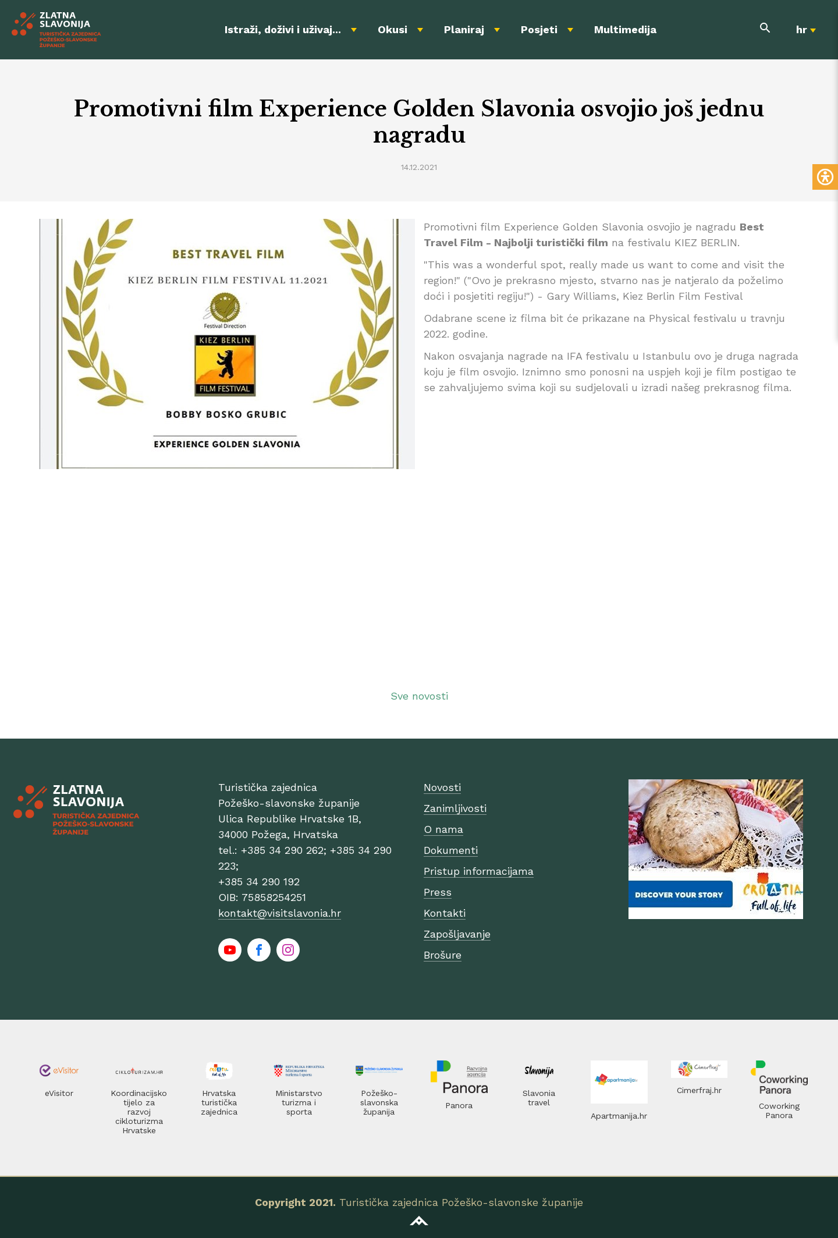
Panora (459, 1105)
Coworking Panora (779, 1110)
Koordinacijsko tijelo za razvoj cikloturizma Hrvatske (139, 1111)
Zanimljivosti (455, 808)
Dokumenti (451, 850)
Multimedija (625, 29)
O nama (443, 829)
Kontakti (445, 913)
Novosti (442, 787)
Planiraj (464, 29)
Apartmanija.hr (619, 1115)
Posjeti (539, 29)
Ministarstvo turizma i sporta (298, 1102)
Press (438, 892)
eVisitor (59, 1093)
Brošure (442, 955)
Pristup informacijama (479, 871)
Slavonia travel (539, 1097)
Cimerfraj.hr (699, 1090)
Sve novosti (419, 696)
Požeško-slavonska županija (379, 1102)
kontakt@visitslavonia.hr (279, 913)
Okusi (392, 29)
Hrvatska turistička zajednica (219, 1102)
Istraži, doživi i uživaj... (283, 29)
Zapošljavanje (457, 934)
